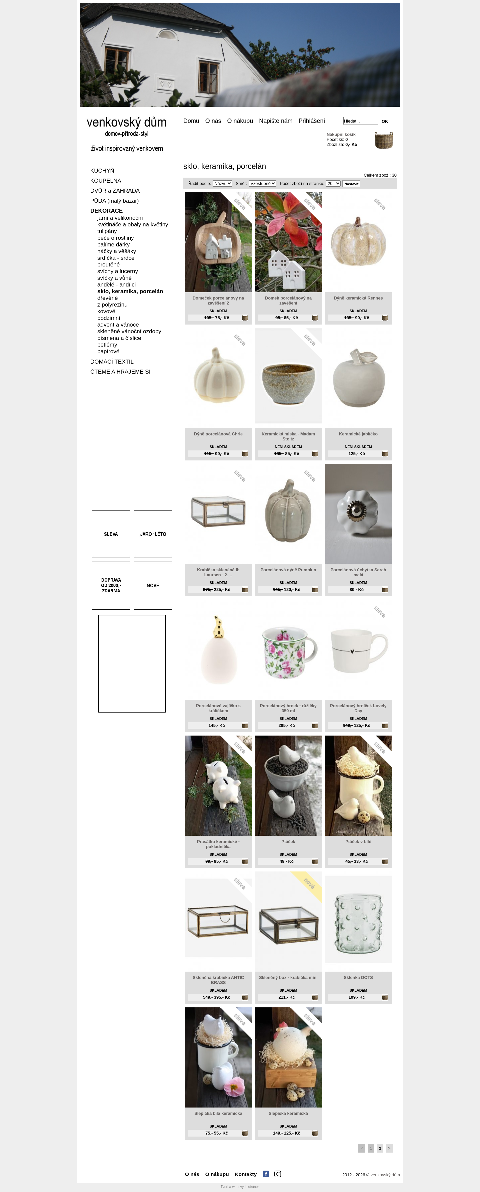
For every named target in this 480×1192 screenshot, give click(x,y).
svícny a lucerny (117, 271)
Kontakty (246, 1174)
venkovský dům (385, 1174)
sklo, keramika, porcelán (130, 291)
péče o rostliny (115, 238)
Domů (191, 121)
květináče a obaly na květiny (132, 225)
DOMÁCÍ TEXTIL (112, 362)
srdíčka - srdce (115, 258)
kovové (106, 312)
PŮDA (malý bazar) (114, 201)
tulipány (107, 231)
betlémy (107, 345)
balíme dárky (113, 245)
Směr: (241, 183)
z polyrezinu (112, 305)
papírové (108, 352)
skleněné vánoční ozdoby (129, 332)
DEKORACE (106, 211)
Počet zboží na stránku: (302, 183)
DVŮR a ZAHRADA (115, 191)
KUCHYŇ (102, 171)
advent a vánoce (118, 325)
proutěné (108, 265)
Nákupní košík (341, 134)
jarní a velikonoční (120, 218)
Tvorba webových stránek (240, 1187)
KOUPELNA (105, 181)
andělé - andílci (116, 285)
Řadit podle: (199, 183)
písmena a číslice (119, 338)
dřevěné (107, 298)
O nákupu (240, 121)
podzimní (108, 318)
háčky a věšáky (116, 251)
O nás (213, 121)
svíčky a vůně (114, 278)
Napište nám (276, 121)
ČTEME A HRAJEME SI (120, 372)
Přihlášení (312, 121)
